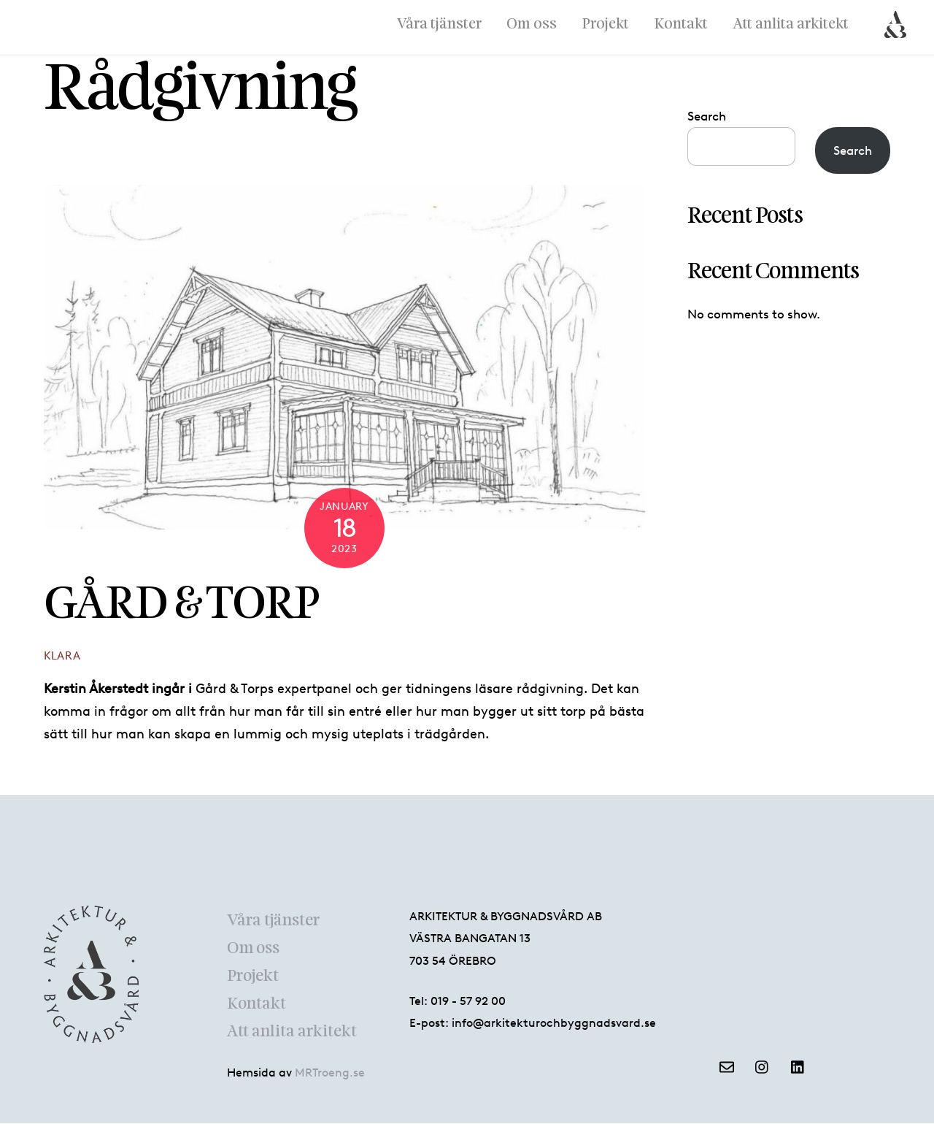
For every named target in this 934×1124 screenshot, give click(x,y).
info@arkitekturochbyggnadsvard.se (554, 1024)
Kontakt (681, 24)
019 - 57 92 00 (468, 1001)
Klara (62, 656)
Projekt (605, 24)
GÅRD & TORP (181, 605)
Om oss (531, 24)
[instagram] (762, 1065)
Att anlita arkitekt (791, 24)
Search (706, 116)
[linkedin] (798, 1065)
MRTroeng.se (330, 1072)
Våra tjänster (439, 24)
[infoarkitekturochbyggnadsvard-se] (726, 1065)
